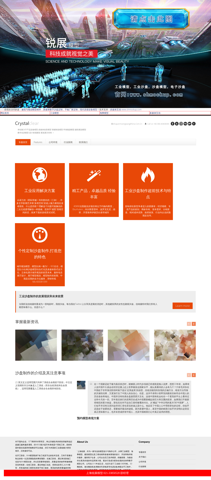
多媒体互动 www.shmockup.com (125, 109)
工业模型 (54, 112)
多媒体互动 (155, 112)
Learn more (183, 246)
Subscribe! (110, 448)
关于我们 (142, 397)
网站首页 (4, 112)
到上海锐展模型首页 (63, 467)
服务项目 (142, 411)
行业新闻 (142, 406)
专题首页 (142, 392)
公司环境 (142, 401)
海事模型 (104, 112)
